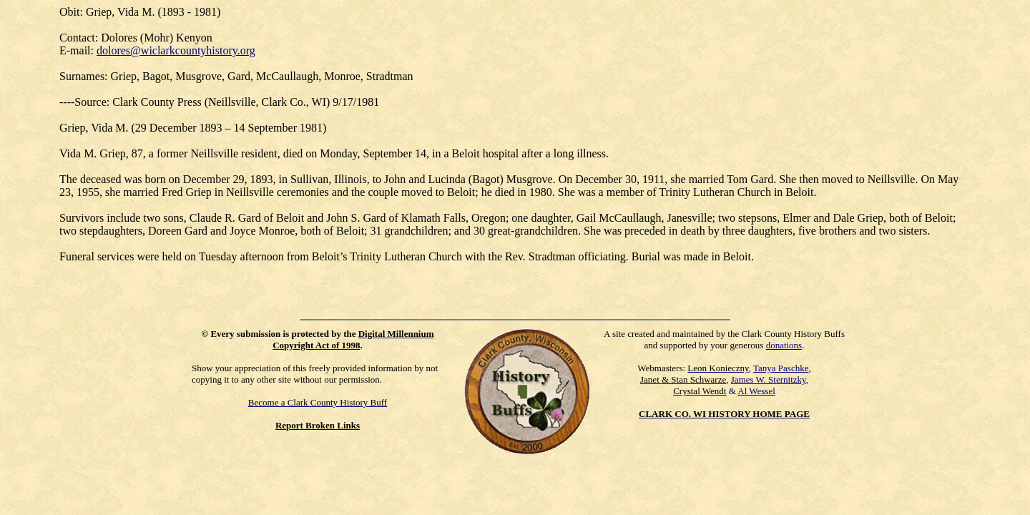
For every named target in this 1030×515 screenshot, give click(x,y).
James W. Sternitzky (768, 379)
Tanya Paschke (780, 368)
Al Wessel (756, 391)
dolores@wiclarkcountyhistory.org (176, 50)
